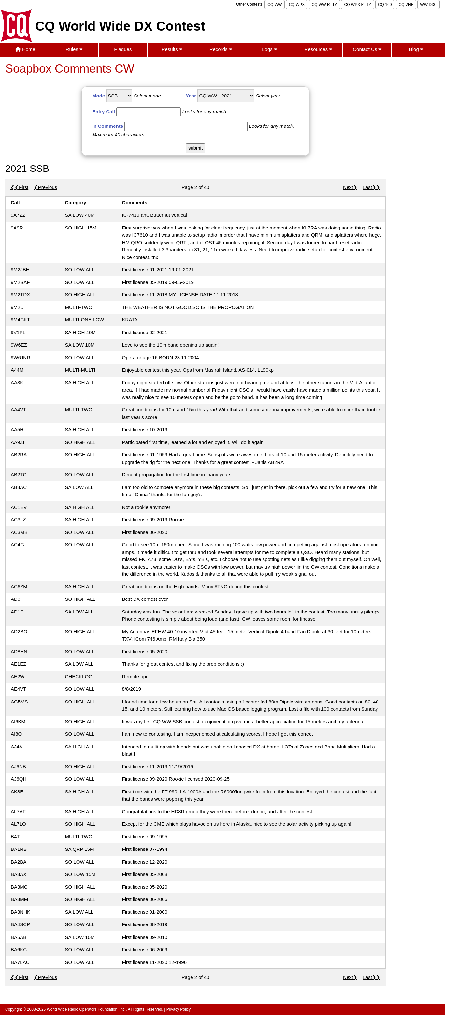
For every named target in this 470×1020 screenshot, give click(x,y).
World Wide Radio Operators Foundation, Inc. (86, 1009)
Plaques (123, 49)
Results (172, 49)
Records (220, 49)
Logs (269, 49)
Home (25, 49)
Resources (318, 49)
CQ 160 (385, 4)
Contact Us (367, 49)
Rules (74, 49)
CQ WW (274, 4)
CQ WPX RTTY (357, 4)
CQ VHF (406, 4)
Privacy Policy (178, 1009)
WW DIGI (428, 4)
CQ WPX (297, 4)
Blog (416, 49)
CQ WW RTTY (324, 4)
